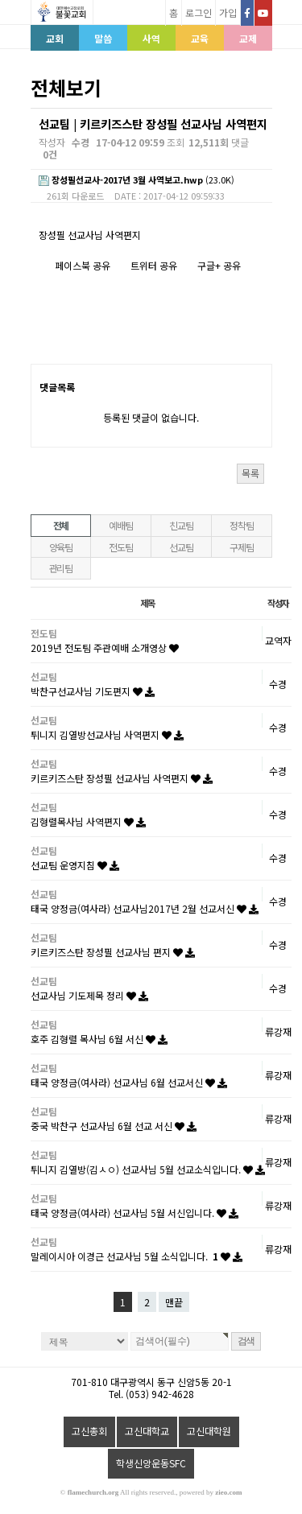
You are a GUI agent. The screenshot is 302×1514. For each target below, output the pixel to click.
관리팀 (60, 568)
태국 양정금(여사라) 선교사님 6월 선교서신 (129, 1082)
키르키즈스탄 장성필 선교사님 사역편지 (122, 778)
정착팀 (241, 525)
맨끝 (174, 1302)
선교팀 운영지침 (75, 865)
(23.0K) (136, 180)
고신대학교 (147, 1431)
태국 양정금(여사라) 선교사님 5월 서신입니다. (134, 1212)
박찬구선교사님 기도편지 (93, 691)
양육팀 (60, 547)
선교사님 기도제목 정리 (89, 995)
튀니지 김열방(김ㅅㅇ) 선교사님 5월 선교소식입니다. (148, 1169)
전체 (61, 525)
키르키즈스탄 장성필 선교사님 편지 (113, 952)
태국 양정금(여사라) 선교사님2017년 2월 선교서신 (145, 908)
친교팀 (180, 525)
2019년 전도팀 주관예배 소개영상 (105, 647)
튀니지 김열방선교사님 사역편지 (107, 734)
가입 (228, 12)
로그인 (198, 12)
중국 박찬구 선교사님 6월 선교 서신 (114, 1125)
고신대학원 (209, 1431)
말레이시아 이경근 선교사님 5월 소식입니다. (136, 1256)
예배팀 (120, 525)
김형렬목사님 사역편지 (88, 821)
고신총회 (89, 1431)
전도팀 (120, 547)
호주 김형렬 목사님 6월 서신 (99, 1039)
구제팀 (241, 547)
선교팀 (180, 547)
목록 (250, 473)
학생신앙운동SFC (151, 1463)
